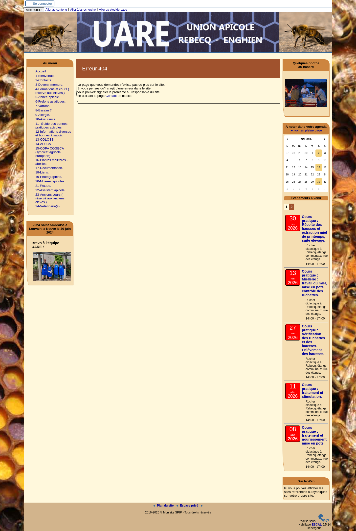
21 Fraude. (43, 186)
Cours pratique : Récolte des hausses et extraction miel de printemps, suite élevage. (314, 228)
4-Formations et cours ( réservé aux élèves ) (52, 91)
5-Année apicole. (47, 97)
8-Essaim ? (43, 110)
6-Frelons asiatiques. (50, 101)
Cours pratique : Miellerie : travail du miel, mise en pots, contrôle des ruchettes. (314, 283)
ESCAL (317, 524)
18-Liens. (42, 172)
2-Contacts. (43, 80)
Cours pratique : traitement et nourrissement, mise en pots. (315, 435)
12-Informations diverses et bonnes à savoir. (53, 133)
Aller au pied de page (113, 9)
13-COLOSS (44, 139)
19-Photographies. (48, 177)
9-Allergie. (42, 115)
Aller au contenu (56, 9)
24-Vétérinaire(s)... (48, 206)
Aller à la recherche (83, 9)
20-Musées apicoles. (50, 181)
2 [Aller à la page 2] (291, 207)
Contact (111, 96)
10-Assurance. (45, 119)
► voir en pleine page (306, 130)
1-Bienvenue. (45, 76)
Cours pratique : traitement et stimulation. (312, 391)
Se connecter (42, 3)
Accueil (40, 71)
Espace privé (188, 505)
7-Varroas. (42, 106)
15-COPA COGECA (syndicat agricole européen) (49, 152)
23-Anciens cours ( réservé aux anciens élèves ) (50, 198)
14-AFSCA (43, 144)
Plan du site (164, 505)
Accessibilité (34, 10)
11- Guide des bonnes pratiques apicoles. (51, 125)
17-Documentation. (49, 168)
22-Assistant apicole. (50, 190)
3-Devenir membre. (49, 84)
